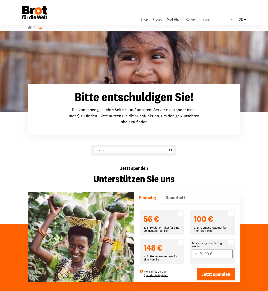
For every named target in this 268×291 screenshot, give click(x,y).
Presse (157, 19)
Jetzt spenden (215, 274)
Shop (144, 19)
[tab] (147, 198)
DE (242, 19)
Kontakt (191, 19)
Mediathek (174, 19)
